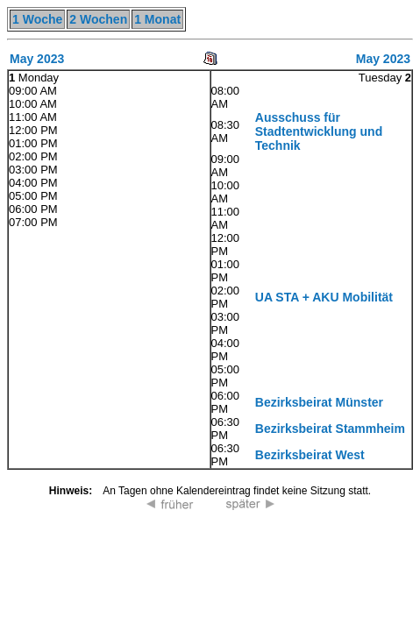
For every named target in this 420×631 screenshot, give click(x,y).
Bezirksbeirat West (310, 455)
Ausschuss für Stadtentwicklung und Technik (318, 131)
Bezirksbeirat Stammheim (330, 429)
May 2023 (37, 59)
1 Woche (37, 19)
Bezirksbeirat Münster (319, 402)
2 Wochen (98, 19)
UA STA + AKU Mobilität (324, 297)
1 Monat (157, 19)
